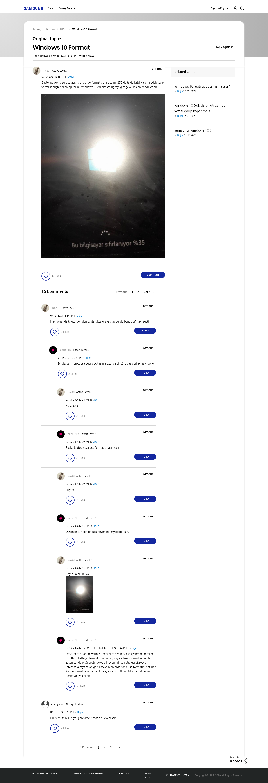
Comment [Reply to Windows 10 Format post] (153, 275)
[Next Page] (148, 292)
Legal (149, 773)
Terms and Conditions (88, 773)
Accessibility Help (44, 773)
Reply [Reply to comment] (145, 330)
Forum (51, 8)
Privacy (124, 773)
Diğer (71, 76)
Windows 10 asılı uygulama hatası (201, 86)
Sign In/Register (220, 8)
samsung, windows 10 (191, 130)
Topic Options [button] (224, 47)
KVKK (148, 777)
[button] (158, 69)
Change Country (177, 775)
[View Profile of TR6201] (46, 70)
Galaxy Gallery (67, 8)
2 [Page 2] (138, 292)
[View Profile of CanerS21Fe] (65, 350)
